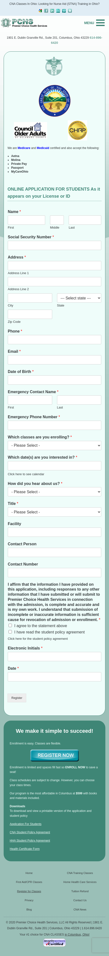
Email (14, 351)
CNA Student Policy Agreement (30, 832)
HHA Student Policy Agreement (30, 840)
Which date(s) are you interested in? (42, 457)
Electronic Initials (25, 648)
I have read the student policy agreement (49, 632)
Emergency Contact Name (33, 392)
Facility (14, 524)
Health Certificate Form (25, 849)
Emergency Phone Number (34, 417)
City (10, 305)
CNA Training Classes (80, 873)
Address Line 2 (18, 289)
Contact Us (79, 900)
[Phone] (54, 339)
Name (14, 212)
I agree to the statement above (40, 626)
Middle (54, 227)
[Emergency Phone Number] (54, 425)
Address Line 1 (18, 273)
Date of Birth (21, 372)
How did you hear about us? (35, 484)
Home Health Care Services (79, 882)
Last (72, 227)
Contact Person (22, 544)
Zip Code (14, 322)
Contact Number (23, 564)
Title (13, 503)
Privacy (29, 900)
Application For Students (26, 824)
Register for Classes (29, 891)
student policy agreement (50, 638)
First (11, 227)
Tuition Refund (80, 891)
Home (29, 873)
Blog (29, 909)
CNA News (80, 909)
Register (16, 698)
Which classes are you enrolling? (40, 437)
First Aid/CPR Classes (29, 882)
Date (13, 668)
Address (17, 257)
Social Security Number (31, 237)
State (60, 305)
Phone (15, 331)
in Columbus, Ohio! (77, 934)
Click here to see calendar (26, 474)
